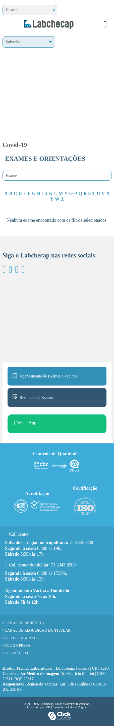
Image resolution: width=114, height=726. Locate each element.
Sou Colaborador (23, 638)
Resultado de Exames (37, 397)
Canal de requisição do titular (38, 630)
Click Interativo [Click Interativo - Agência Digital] (66, 707)
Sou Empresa (17, 645)
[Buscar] (54, 10)
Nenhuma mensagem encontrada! (106, 175)
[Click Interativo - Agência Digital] (59, 719)
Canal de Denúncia (24, 623)
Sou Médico (16, 653)
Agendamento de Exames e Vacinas (48, 376)
